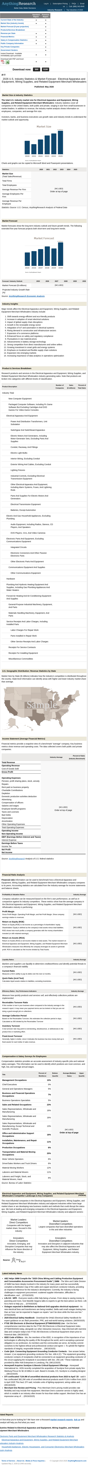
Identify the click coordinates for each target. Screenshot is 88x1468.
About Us (20, 1461)
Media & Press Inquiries (35, 1461)
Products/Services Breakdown (13, 30)
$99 (36, 69)
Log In (46, 4)
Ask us (77, 1420)
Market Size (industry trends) (12, 23)
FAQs (74, 4)
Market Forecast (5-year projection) (15, 27)
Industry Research (55, 10)
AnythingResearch (17, 859)
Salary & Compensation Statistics (14, 40)
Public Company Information (12, 43)
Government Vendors (9, 50)
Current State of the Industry (12, 20)
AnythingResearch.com (77, 1461)
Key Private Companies (10, 47)
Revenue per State (8, 33)
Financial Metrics (7, 37)
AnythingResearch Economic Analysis (27, 296)
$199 (45, 69)
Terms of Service (8, 1461)
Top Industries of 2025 (74, 10)
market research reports (61, 1420)
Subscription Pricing (60, 4)
